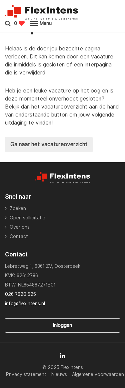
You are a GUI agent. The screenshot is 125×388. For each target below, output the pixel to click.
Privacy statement (26, 374)
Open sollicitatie (27, 217)
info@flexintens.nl (25, 303)
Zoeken (18, 208)
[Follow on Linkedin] (62, 356)
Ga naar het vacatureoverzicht (48, 144)
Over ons (20, 227)
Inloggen (62, 325)
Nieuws (59, 374)
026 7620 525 (20, 294)
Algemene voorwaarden (98, 374)
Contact (19, 236)
